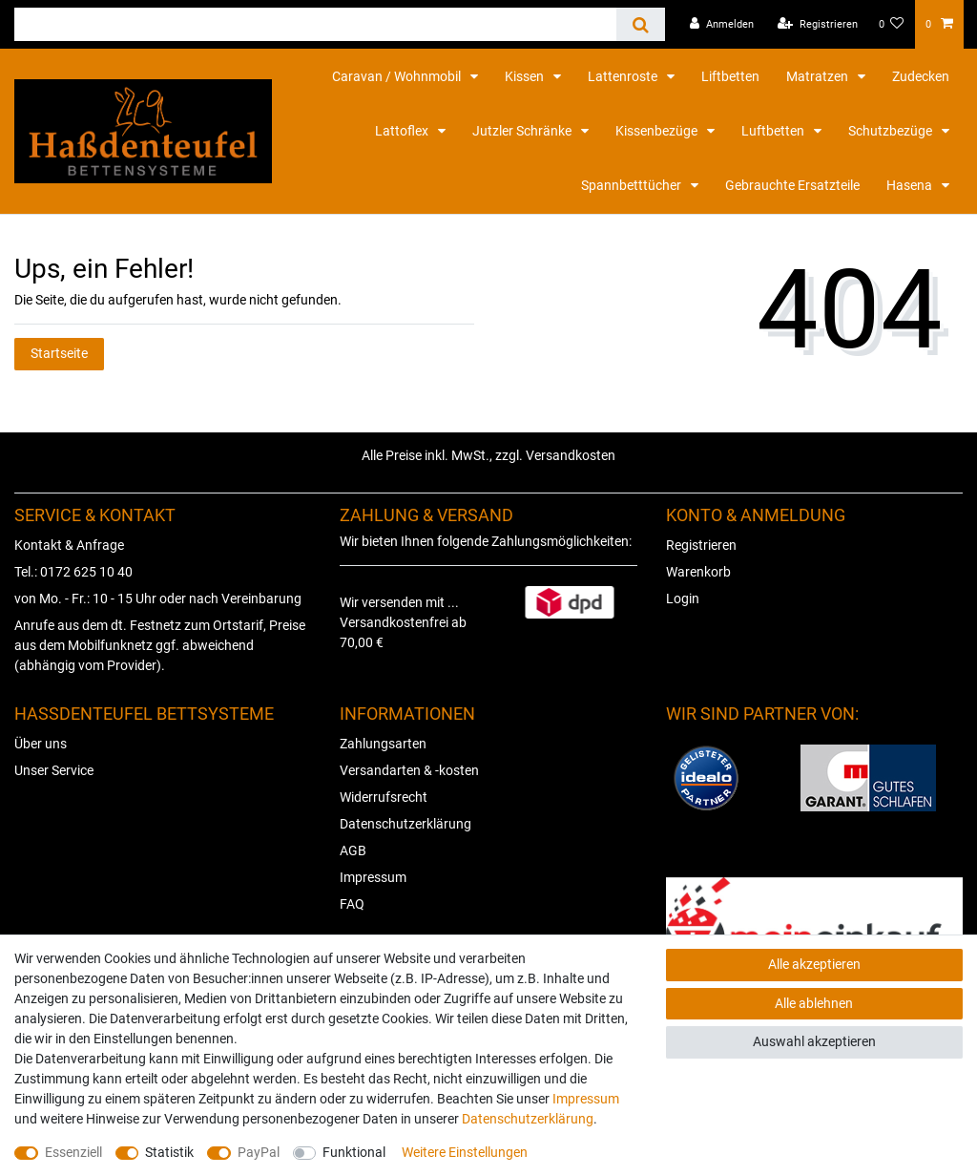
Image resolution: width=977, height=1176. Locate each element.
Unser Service (54, 770)
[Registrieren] (817, 24)
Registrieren (701, 545)
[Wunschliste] (891, 24)
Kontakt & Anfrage (69, 545)
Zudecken (920, 76)
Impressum (373, 877)
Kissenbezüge (657, 130)
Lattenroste (624, 76)
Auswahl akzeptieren (814, 1041)
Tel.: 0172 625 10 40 (73, 571)
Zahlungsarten (383, 743)
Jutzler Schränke (523, 130)
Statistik (169, 1152)
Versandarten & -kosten (409, 770)
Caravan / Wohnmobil (398, 76)
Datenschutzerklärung (405, 823)
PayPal (259, 1152)
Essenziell (73, 1152)
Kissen (526, 76)
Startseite (59, 353)
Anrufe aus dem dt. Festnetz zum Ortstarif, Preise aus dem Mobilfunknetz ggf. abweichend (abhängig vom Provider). (159, 645)
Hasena (910, 185)
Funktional (353, 1152)
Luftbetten (774, 130)
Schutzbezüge (891, 130)
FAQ (352, 904)
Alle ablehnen (814, 1003)
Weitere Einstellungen (465, 1152)
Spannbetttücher (632, 185)
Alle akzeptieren (814, 964)
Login (682, 598)
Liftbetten (730, 76)
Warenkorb (698, 571)
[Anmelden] (721, 24)
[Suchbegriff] (315, 24)
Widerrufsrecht (383, 797)
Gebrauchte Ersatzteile (792, 185)
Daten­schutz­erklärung (527, 1118)
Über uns (40, 743)
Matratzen (818, 76)
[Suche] (640, 24)
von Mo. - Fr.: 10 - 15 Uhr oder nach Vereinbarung (157, 598)
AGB (353, 850)
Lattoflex (403, 130)
